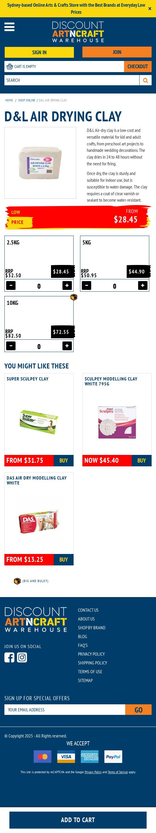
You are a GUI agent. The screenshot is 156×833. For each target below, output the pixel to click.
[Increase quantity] (67, 285)
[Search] (146, 80)
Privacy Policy (93, 772)
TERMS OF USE (90, 671)
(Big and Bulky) (30, 581)
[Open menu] (9, 26)
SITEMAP (85, 680)
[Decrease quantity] (11, 285)
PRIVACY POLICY (91, 654)
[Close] (150, 9)
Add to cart (78, 820)
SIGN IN (39, 52)
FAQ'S (83, 645)
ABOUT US (86, 619)
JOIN (117, 52)
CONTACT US (88, 610)
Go (139, 710)
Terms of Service (118, 772)
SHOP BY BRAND (91, 627)
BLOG (82, 636)
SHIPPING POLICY (92, 663)
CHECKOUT (138, 66)
